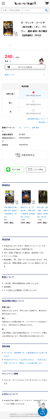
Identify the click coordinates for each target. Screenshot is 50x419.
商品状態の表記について (37, 119)
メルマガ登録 (38, 169)
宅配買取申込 (28, 155)
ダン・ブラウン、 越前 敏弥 (29, 128)
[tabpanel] (10, 28)
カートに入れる (19, 67)
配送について (25, 74)
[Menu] (3, 3)
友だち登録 (16, 169)
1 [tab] (10, 45)
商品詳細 (43, 122)
